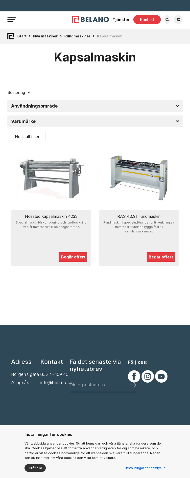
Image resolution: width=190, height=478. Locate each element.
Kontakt (147, 19)
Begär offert (73, 256)
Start (21, 36)
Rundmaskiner (77, 36)
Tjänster (121, 19)
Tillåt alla (35, 468)
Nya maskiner (45, 36)
